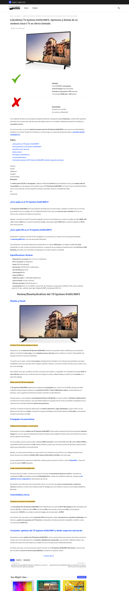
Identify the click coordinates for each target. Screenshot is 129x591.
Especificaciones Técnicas (20, 149)
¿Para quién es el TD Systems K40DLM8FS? (25, 144)
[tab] (26, 8)
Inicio (11, 16)
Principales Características (21, 155)
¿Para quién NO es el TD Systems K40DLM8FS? (26, 147)
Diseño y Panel (17, 152)
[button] (119, 8)
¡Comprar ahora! (48, 556)
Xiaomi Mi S (73, 460)
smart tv (18, 560)
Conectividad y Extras (19, 157)
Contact (34, 8)
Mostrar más (81, 577)
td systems (18, 16)
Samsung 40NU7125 (18, 239)
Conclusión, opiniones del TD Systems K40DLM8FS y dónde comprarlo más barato (38, 160)
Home (26, 8)
